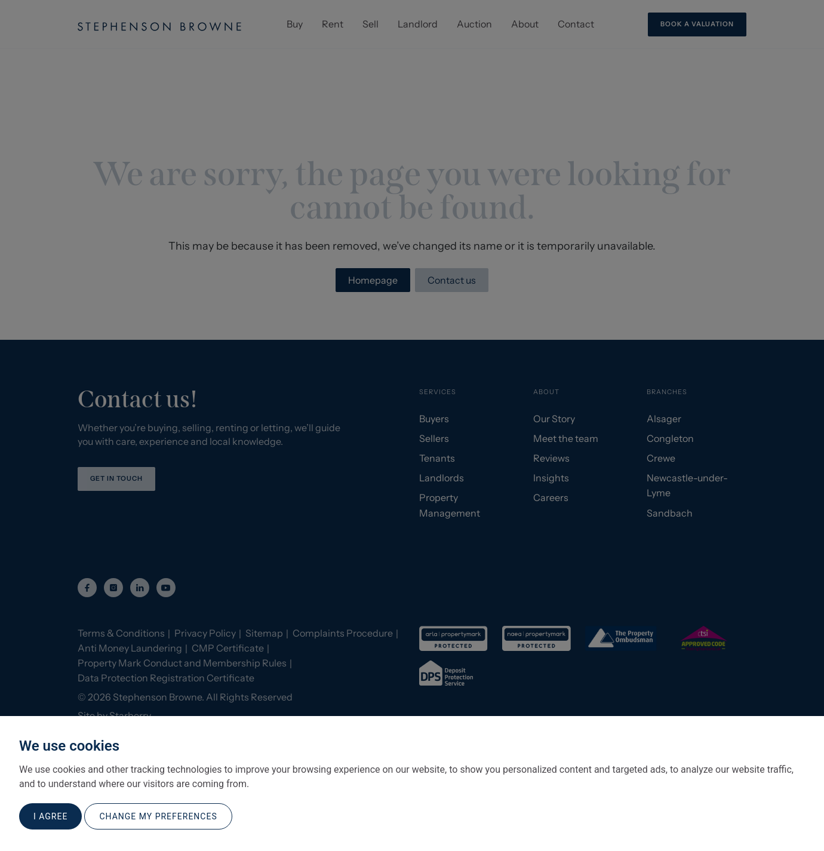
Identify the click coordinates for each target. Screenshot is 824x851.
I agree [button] (50, 816)
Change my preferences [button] (158, 816)
